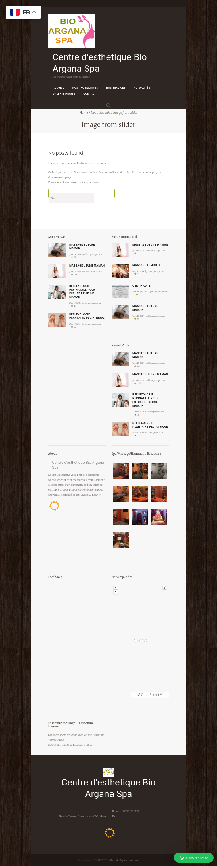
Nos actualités (100, 113)
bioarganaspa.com (93, 254)
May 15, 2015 (75, 324)
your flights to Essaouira (70, 744)
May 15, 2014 (138, 271)
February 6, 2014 (139, 291)
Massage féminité (146, 265)
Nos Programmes (85, 87)
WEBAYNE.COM (87, 860)
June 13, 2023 (75, 271)
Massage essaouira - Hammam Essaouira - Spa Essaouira (109, 172)
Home (84, 113)
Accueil (58, 87)
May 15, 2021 (75, 303)
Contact (89, 93)
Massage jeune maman (87, 265)
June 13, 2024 (75, 254)
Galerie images (64, 93)
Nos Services (116, 87)
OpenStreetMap (153, 695)
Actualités (142, 87)
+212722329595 (129, 811)
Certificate (141, 285)
